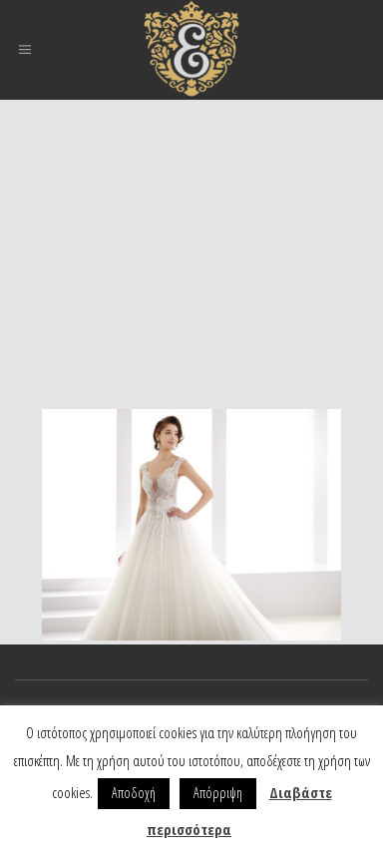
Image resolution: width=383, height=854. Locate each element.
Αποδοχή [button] (134, 792)
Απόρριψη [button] (217, 792)
